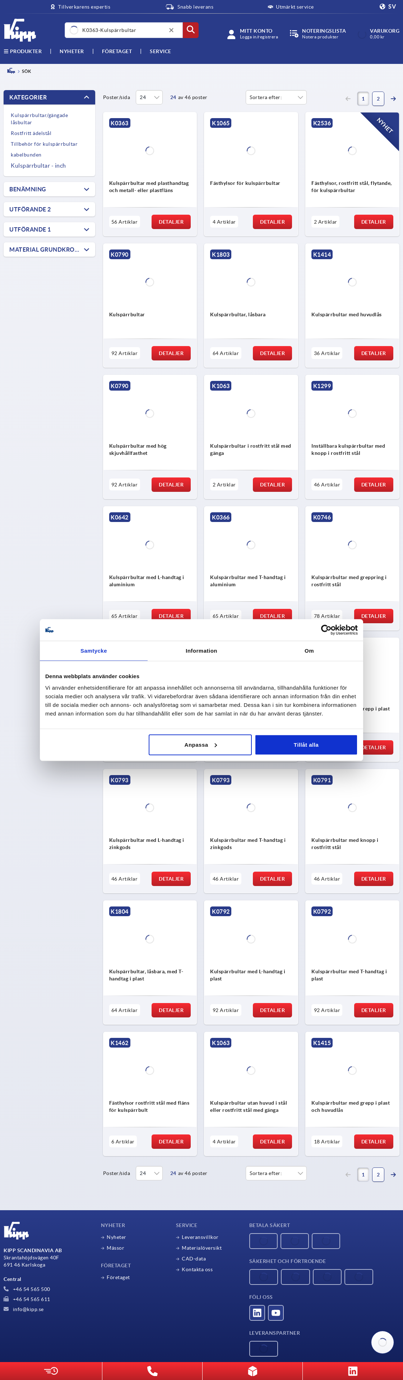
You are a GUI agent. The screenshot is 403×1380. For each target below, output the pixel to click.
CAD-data (194, 1259)
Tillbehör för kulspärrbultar (44, 144)
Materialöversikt (202, 1248)
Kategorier (28, 97)
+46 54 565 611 (27, 1299)
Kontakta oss (197, 1269)
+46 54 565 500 (27, 1289)
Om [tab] (309, 651)
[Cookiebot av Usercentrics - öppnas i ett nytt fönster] (326, 630)
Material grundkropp (45, 249)
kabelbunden (26, 155)
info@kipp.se (24, 1309)
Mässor (115, 1248)
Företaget (117, 51)
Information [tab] (201, 651)
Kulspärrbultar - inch (38, 165)
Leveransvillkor (200, 1237)
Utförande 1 (30, 229)
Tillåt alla (306, 744)
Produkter (23, 51)
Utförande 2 (30, 209)
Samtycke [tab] (93, 651)
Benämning (27, 189)
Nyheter (116, 1237)
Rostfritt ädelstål (31, 133)
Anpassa (201, 744)
